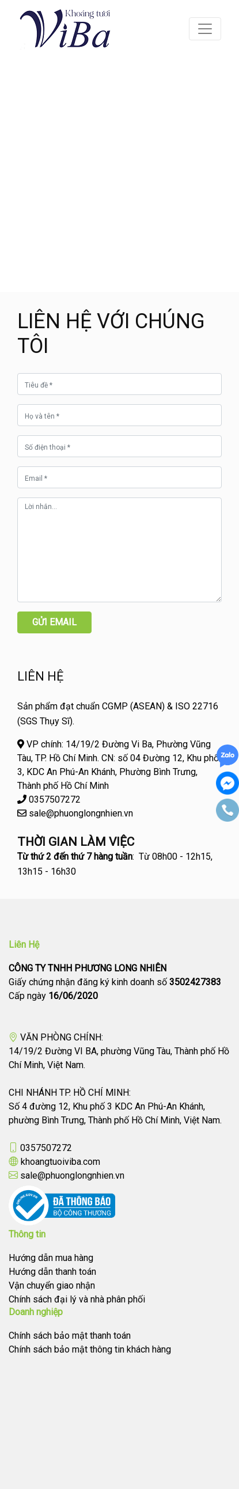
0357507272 (46, 1147)
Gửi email (54, 622)
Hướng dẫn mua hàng (51, 1257)
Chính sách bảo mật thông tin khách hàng (90, 1349)
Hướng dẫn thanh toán (52, 1271)
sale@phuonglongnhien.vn (72, 1175)
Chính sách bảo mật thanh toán (70, 1335)
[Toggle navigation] (205, 28)
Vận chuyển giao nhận (52, 1285)
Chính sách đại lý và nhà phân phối (77, 1299)
